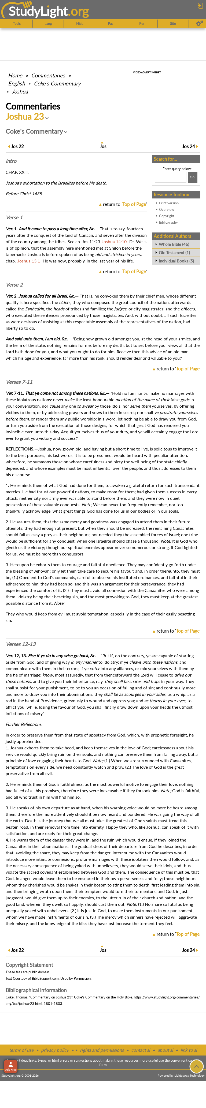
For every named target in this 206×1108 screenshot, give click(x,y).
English (16, 83)
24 (188, 146)
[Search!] (192, 177)
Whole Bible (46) (174, 244)
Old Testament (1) (174, 252)
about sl (165, 1050)
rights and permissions (102, 1050)
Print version (169, 203)
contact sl (140, 1050)
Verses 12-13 (20, 644)
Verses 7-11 (19, 382)
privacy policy (55, 1050)
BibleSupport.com (45, 978)
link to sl (189, 1050)
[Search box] (170, 177)
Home (15, 75)
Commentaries (48, 75)
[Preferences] (199, 24)
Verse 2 (14, 285)
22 (17, 146)
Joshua (20, 91)
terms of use (21, 1050)
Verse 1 (14, 217)
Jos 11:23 (91, 241)
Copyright (166, 216)
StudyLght (38, 10)
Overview (166, 209)
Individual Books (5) (176, 260)
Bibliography (168, 222)
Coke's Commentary (57, 83)
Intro (11, 161)
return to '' (125, 204)
